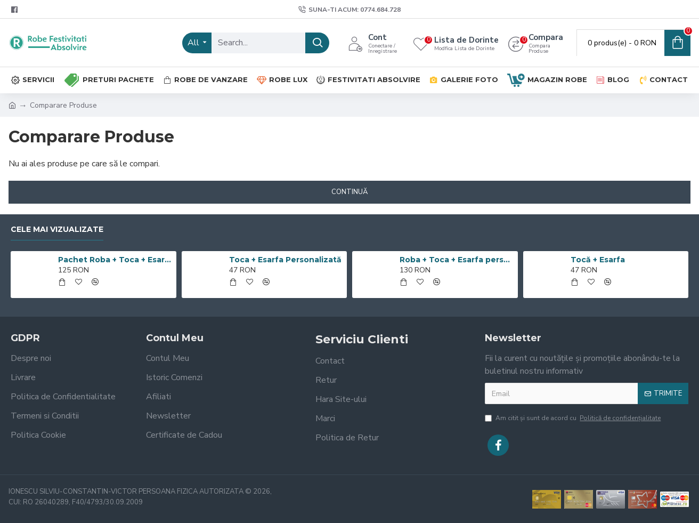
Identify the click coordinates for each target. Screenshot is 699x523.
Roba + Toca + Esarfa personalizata (457, 259)
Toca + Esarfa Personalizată (285, 259)
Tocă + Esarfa (598, 259)
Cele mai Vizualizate (57, 229)
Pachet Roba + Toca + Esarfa (115, 259)
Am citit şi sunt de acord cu (573, 418)
